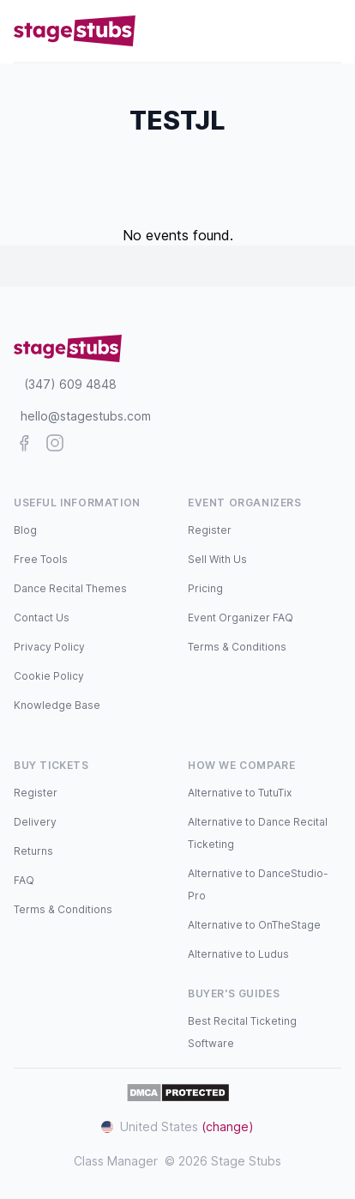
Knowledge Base (57, 705)
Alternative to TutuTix (240, 792)
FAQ (24, 880)
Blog (25, 530)
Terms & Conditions (237, 646)
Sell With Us (217, 559)
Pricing (205, 588)
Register (210, 530)
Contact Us (41, 617)
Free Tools (41, 559)
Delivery (35, 821)
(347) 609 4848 (70, 384)
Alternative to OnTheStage (254, 924)
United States (177, 1126)
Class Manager (116, 1161)
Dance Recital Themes (70, 588)
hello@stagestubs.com (86, 416)
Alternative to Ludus (238, 954)
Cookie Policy (49, 675)
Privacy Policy (49, 646)
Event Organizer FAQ (240, 617)
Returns (33, 851)
